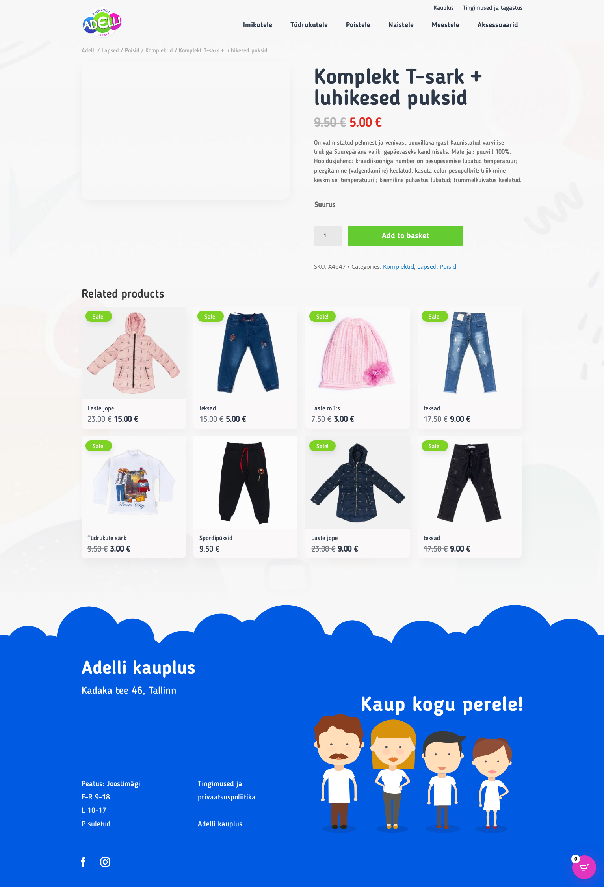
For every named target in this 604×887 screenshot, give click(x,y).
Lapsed (110, 51)
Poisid (132, 51)
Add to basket (405, 236)
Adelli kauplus (220, 824)
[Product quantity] (328, 236)
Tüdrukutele (309, 25)
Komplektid (159, 51)
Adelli (89, 51)
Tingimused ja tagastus (493, 8)
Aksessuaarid (498, 25)
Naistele (401, 25)
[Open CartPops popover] (584, 867)
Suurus (324, 205)
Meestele (445, 25)
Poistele (358, 25)
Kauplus (444, 8)
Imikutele (257, 25)
